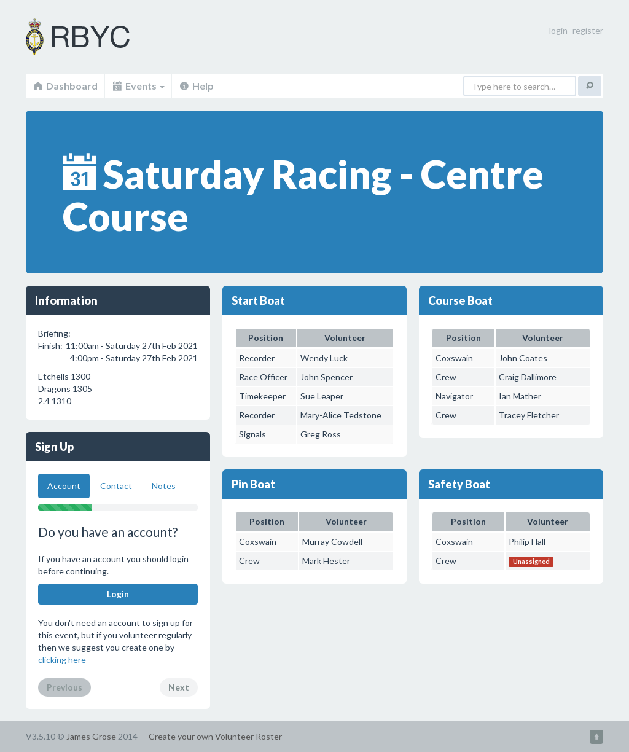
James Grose (91, 736)
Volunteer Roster (93, 36)
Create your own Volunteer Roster (215, 736)
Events (138, 86)
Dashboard (65, 86)
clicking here (62, 659)
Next (178, 687)
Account (63, 485)
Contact (116, 485)
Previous (64, 687)
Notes (164, 485)
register (587, 30)
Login (118, 594)
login (558, 30)
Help (196, 86)
